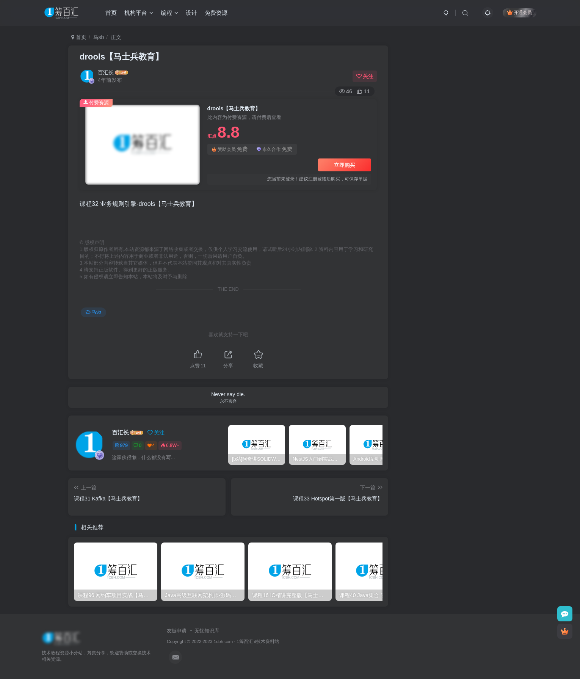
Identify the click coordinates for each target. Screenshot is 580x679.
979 (121, 445)
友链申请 (177, 631)
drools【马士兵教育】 (121, 56)
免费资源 (216, 12)
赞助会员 (230, 149)
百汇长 (106, 72)
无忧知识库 (206, 631)
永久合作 (274, 149)
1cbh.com (223, 641)
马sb (98, 37)
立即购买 (344, 165)
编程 (169, 12)
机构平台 (138, 12)
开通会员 (519, 12)
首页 (111, 12)
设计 (191, 12)
